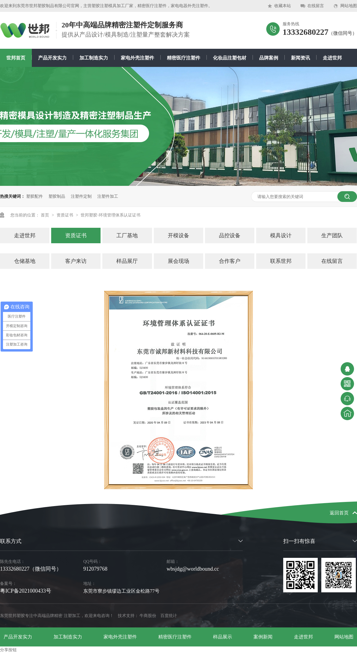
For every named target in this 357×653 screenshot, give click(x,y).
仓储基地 (24, 261)
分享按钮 (8, 649)
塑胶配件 (34, 196)
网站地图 (348, 6)
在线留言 (315, 6)
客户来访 (76, 261)
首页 (45, 215)
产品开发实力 (52, 57)
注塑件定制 (81, 196)
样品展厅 (127, 261)
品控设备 (229, 235)
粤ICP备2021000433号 (25, 591)
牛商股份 (148, 615)
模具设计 (281, 235)
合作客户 (229, 261)
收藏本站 (282, 6)
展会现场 (178, 261)
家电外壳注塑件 (137, 57)
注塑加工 (72, 615)
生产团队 (332, 235)
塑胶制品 (56, 196)
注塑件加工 (107, 196)
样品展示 (222, 636)
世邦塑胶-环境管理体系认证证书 (110, 215)
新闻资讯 (300, 57)
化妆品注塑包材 (229, 57)
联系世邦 (281, 261)
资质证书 (65, 215)
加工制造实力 (93, 57)
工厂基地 (127, 235)
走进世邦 (332, 57)
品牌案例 (268, 57)
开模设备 (178, 235)
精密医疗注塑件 (183, 57)
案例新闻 (263, 636)
